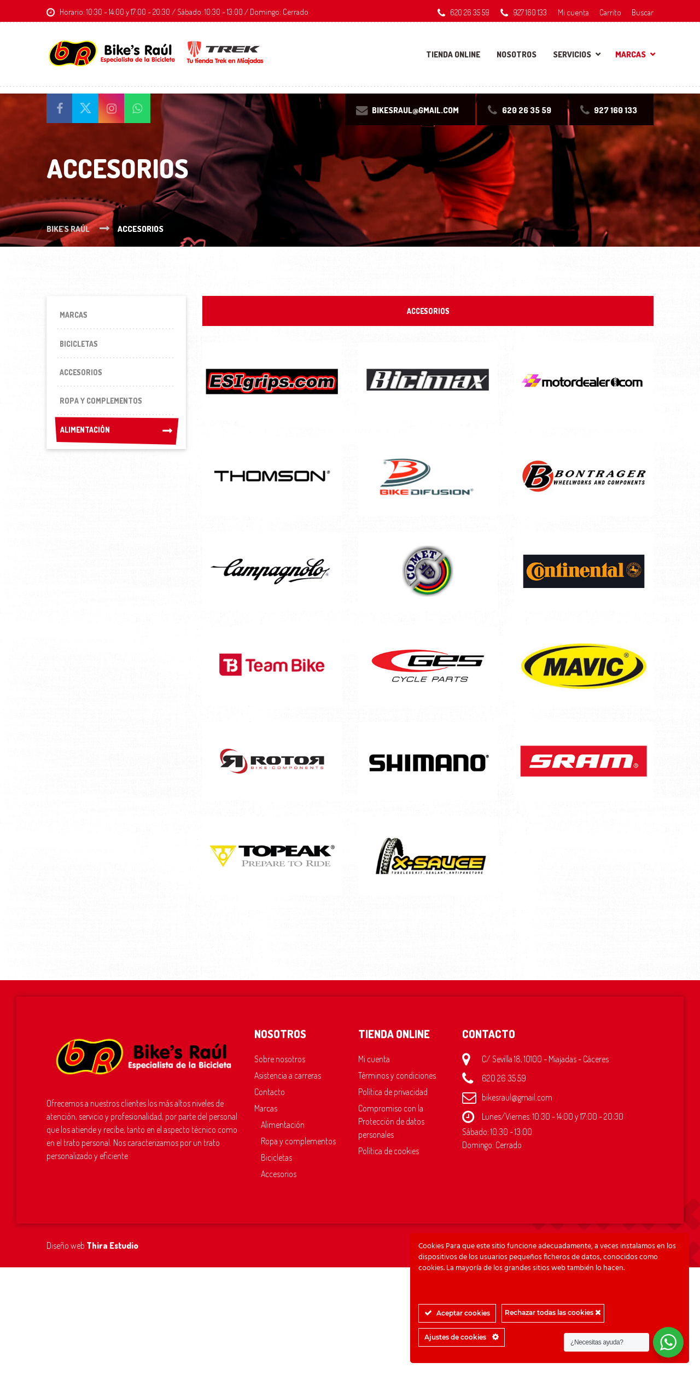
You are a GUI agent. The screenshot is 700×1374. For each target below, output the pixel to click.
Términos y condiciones (397, 1078)
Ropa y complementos (298, 1143)
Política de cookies (388, 1153)
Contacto (269, 1094)
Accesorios (278, 1176)
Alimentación (116, 445)
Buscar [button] (643, 12)
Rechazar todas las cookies (553, 1312)
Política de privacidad (393, 1094)
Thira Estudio (112, 1248)
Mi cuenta (573, 12)
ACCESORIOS (428, 312)
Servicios (572, 54)
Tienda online (453, 54)
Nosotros (516, 54)
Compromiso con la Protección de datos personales (391, 1124)
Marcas (630, 54)
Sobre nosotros (279, 1061)
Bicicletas (276, 1160)
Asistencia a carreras (287, 1078)
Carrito (610, 12)
